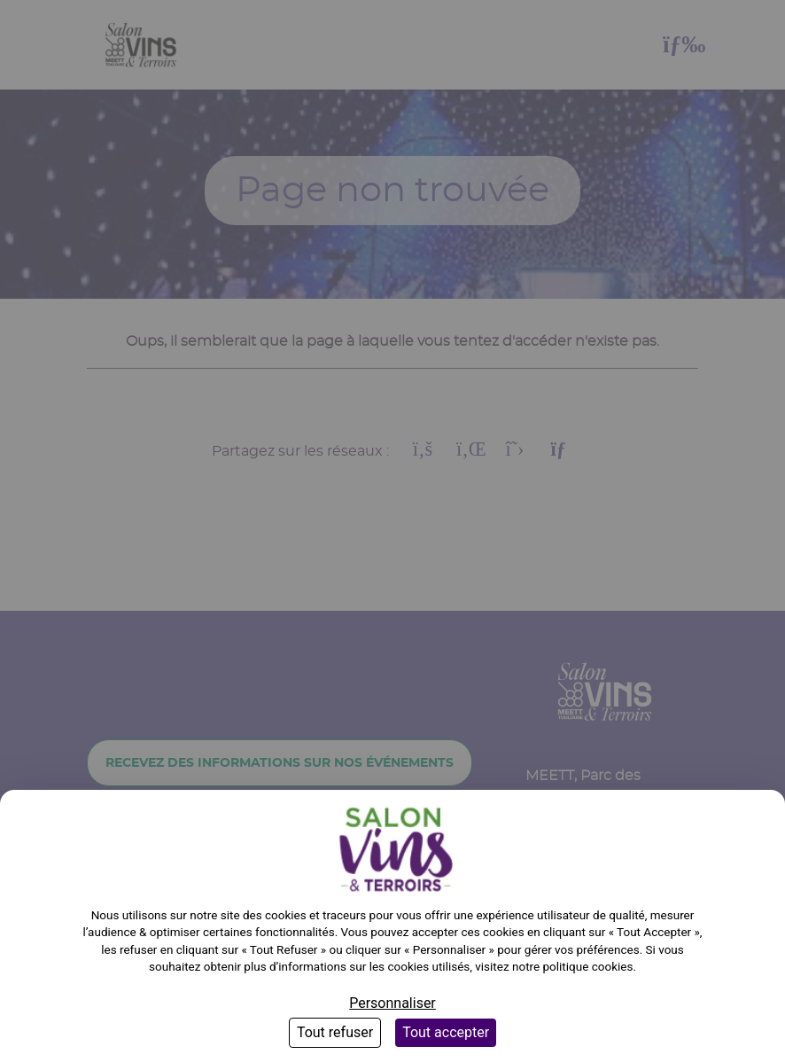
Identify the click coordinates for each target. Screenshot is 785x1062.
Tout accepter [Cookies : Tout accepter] (445, 1032)
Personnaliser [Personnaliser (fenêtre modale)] (392, 1003)
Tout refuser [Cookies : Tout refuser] (335, 1032)
